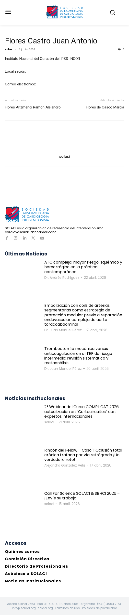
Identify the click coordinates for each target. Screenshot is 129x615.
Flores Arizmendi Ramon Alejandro (33, 107)
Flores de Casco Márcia (105, 107)
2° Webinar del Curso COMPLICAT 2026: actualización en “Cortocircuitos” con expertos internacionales (81, 411)
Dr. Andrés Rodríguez (61, 277)
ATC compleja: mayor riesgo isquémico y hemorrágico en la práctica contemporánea (83, 266)
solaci (9, 49)
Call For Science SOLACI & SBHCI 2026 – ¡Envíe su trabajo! (82, 496)
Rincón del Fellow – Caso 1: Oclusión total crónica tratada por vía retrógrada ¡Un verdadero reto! (83, 454)
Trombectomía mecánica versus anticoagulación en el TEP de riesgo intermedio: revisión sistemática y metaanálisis (78, 356)
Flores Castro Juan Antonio (51, 40)
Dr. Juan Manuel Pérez (63, 330)
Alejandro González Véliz (64, 465)
